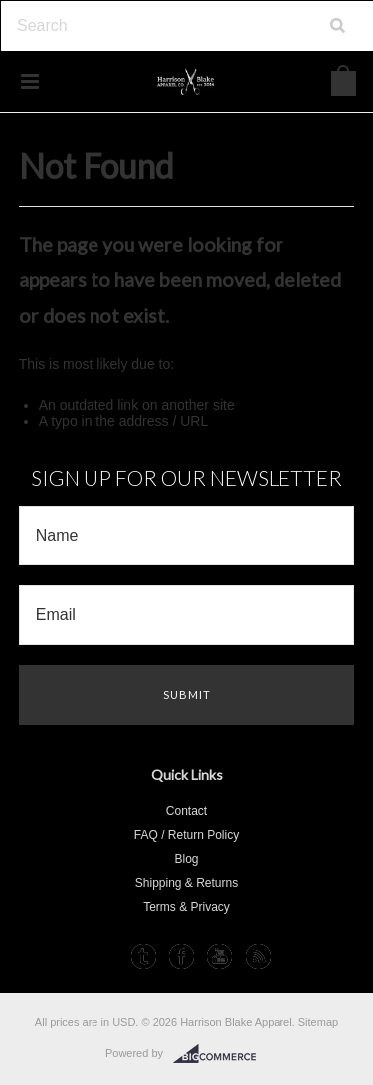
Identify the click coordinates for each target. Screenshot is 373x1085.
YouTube (219, 956)
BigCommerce (220, 1054)
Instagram (105, 956)
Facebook (181, 956)
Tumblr (143, 956)
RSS (258, 956)
